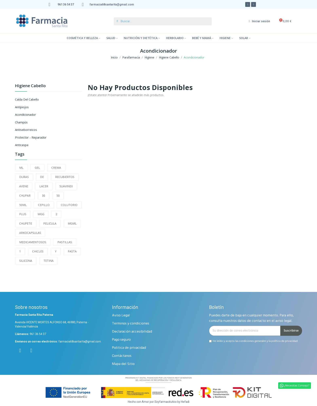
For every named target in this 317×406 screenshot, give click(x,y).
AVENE (23, 186)
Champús (21, 122)
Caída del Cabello (27, 99)
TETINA (48, 261)
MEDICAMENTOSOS (32, 242)
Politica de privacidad (129, 348)
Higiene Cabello (30, 86)
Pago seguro (121, 339)
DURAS (24, 177)
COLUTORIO (69, 205)
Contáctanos (121, 356)
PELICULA (49, 223)
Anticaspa (21, 145)
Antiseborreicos (26, 130)
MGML (72, 223)
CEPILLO (44, 205)
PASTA (72, 251)
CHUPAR (25, 195)
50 (58, 195)
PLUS (22, 214)
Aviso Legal (121, 315)
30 (43, 195)
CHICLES (37, 251)
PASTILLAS (64, 242)
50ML (23, 205)
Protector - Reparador (30, 137)
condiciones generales (252, 341)
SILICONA (25, 261)
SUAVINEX (66, 186)
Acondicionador (25, 114)
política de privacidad (284, 341)
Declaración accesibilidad (132, 331)
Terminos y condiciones (130, 323)
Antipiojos (22, 107)
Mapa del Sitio (123, 364)
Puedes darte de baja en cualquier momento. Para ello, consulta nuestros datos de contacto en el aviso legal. (251, 318)
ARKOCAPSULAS (30, 233)
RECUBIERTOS (64, 177)
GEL (37, 168)
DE (42, 177)
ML (21, 168)
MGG (41, 214)
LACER (43, 186)
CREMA (56, 168)
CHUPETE (25, 223)
